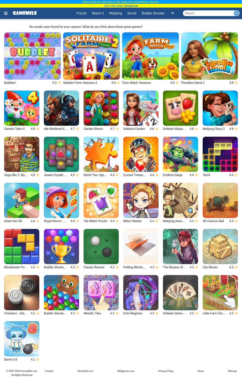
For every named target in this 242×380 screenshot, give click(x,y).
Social (131, 13)
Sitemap (232, 371)
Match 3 (98, 13)
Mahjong (115, 13)
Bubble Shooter (153, 13)
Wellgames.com (125, 371)
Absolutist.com (85, 371)
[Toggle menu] (8, 13)
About (200, 371)
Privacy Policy (166, 371)
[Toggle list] (172, 13)
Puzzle (82, 13)
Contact (49, 371)
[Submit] (236, 13)
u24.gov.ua (131, 5)
